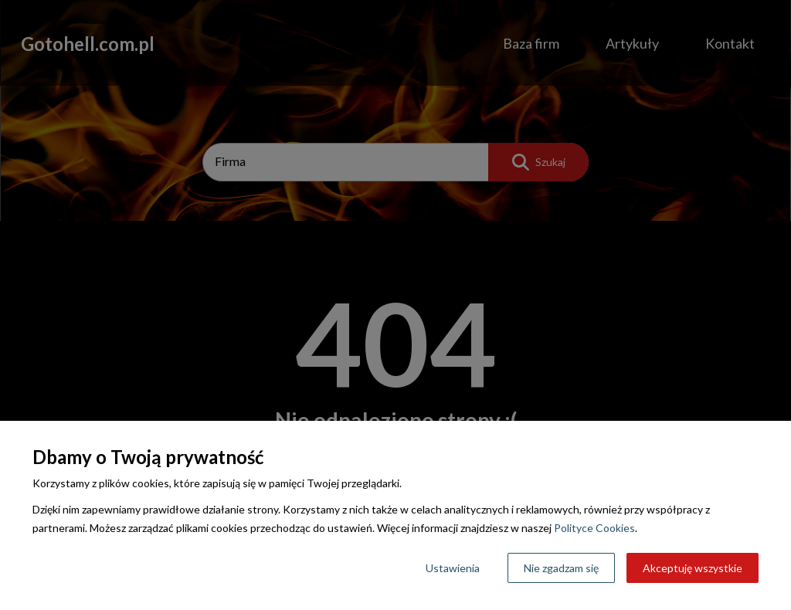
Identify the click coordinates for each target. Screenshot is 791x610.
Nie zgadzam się (561, 567)
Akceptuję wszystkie (692, 567)
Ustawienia (453, 567)
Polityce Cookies (594, 527)
